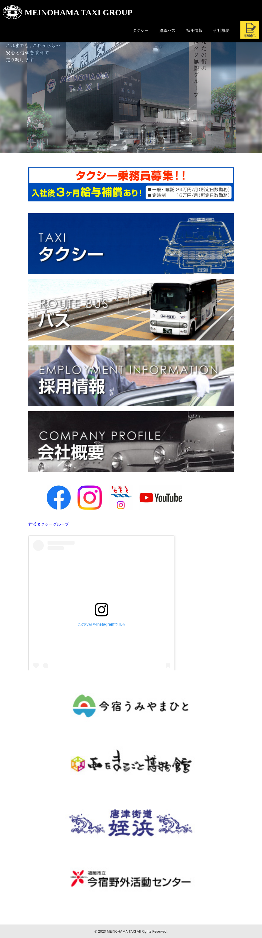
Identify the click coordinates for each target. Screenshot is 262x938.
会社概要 (221, 30)
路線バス (167, 30)
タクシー (140, 30)
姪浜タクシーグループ (48, 524)
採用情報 (194, 30)
